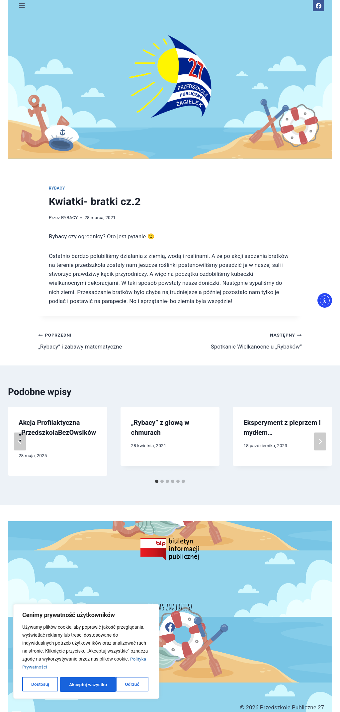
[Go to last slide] (20, 441)
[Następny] (320, 441)
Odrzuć (76, 684)
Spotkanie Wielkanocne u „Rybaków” (239, 340)
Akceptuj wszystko (122, 684)
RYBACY (57, 188)
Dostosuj (40, 684)
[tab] (156, 481)
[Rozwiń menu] (22, 5)
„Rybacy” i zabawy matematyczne (101, 340)
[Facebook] (318, 5)
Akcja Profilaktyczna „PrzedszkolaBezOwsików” (57, 432)
